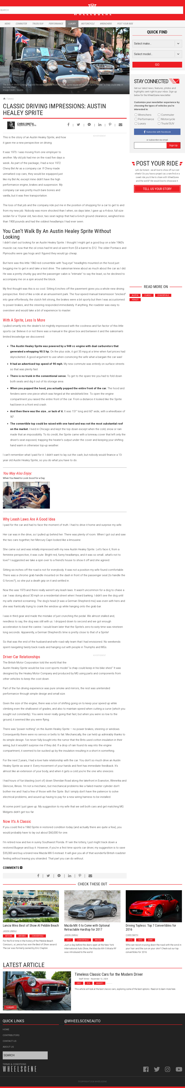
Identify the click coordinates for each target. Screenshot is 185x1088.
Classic (147, 295)
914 (88, 983)
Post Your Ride (125, 23)
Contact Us (9, 1041)
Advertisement (157, 275)
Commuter (21, 23)
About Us (8, 1046)
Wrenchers (106, 23)
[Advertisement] (99, 160)
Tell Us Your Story (157, 189)
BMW (150, 940)
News (7, 23)
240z (79, 983)
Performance (56, 23)
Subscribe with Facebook (158, 132)
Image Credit (9, 90)
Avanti (99, 983)
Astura (8, 936)
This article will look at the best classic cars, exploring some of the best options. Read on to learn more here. (125, 989)
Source (20, 90)
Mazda (98, 940)
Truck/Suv (37, 23)
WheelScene (101, 1082)
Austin (135, 295)
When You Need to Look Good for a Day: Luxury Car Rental (24, 479)
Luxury (72, 23)
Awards (21, 936)
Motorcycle (87, 23)
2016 (130, 940)
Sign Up (173, 145)
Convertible (163, 295)
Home (6, 1029)
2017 (69, 940)
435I (140, 940)
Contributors (11, 1035)
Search (180, 9)
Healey (135, 300)
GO (157, 64)
